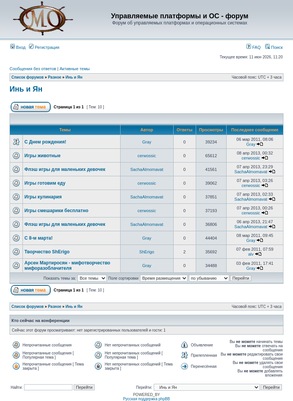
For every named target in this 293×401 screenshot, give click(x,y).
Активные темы (75, 68)
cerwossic (146, 155)
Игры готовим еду (45, 183)
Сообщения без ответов (33, 68)
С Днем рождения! (45, 142)
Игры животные (42, 155)
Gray (146, 142)
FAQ (253, 47)
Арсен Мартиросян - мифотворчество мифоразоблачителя (67, 265)
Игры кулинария (43, 197)
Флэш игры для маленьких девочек (64, 169)
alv (250, 254)
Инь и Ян (74, 77)
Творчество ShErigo (46, 251)
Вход (18, 47)
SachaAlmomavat (146, 169)
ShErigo (146, 252)
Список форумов (27, 77)
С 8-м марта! (38, 238)
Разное (54, 77)
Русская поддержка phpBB (146, 399)
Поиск (274, 47)
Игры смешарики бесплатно (56, 210)
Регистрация (44, 47)
